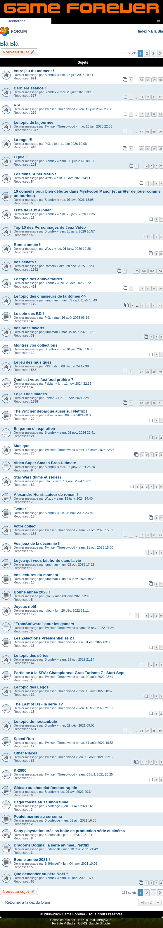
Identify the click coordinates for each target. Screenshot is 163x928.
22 (160, 97)
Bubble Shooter (100, 923)
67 (141, 131)
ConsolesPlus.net (62, 920)
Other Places (25, 753)
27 (141, 149)
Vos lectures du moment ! (37, 575)
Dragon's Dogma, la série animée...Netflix (51, 845)
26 (141, 288)
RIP (17, 105)
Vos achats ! (25, 262)
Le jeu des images (30, 394)
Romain (50, 266)
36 (160, 730)
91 (160, 403)
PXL (48, 143)
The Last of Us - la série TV (38, 704)
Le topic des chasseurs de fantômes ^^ (50, 296)
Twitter (20, 509)
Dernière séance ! (30, 88)
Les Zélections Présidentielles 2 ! (44, 638)
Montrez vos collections (36, 345)
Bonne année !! (27, 244)
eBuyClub (104, 920)
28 (147, 149)
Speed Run (24, 739)
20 (147, 97)
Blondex (50, 75)
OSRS (82, 923)
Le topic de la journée (33, 122)
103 (136, 271)
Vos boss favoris (29, 328)
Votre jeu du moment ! (34, 71)
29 (153, 149)
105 (152, 271)
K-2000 (20, 770)
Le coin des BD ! (29, 313)
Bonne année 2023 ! (32, 592)
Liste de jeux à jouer (32, 210)
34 (147, 730)
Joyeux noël (25, 606)
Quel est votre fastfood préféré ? (43, 379)
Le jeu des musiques (33, 362)
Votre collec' (25, 526)
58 (147, 80)
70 (160, 131)
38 (147, 372)
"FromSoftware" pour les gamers (44, 624)
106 (159, 271)
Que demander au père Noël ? (41, 874)
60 (160, 80)
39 (153, 372)
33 (141, 730)
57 (141, 80)
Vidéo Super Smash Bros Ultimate (45, 463)
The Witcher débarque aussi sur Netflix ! (50, 411)
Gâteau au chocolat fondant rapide (45, 788)
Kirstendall (52, 835)
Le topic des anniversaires (38, 279)
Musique (21, 446)
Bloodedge (52, 806)
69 (153, 131)
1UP (81, 920)
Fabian (50, 383)
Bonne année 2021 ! (32, 859)
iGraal (90, 920)
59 (153, 80)
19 (141, 97)
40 (160, 372)
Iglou (48, 481)
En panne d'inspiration (34, 428)
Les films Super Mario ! (35, 174)
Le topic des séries (31, 655)
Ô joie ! (20, 157)
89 (147, 403)
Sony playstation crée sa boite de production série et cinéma (69, 831)
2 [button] (147, 53)
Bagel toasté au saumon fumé (41, 802)
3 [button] (153, 53)
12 (160, 305)
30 (160, 149)
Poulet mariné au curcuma (38, 816)
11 (153, 305)
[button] (160, 53)
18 (153, 114)
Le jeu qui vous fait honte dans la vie (47, 560)
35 (153, 730)
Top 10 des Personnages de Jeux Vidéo (50, 227)
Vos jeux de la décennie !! (37, 543)
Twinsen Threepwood (60, 109)
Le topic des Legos (31, 687)
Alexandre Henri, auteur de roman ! (46, 494)
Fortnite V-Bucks (64, 923)
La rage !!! (23, 140)
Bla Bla (157, 31)
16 (141, 114)
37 (141, 372)
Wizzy (49, 178)
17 (147, 114)
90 (153, 403)
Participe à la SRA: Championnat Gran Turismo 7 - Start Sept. (70, 673)
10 (147, 305)
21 (153, 97)
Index (142, 31)
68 (147, 131)
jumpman (51, 300)
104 (144, 271)
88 (141, 403)
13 (160, 535)
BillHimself (52, 863)
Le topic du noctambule (35, 721)
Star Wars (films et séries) (37, 477)
